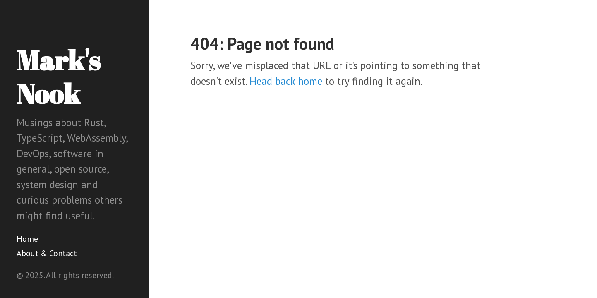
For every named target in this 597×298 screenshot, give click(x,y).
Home (27, 238)
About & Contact (47, 253)
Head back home (285, 81)
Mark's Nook (58, 77)
